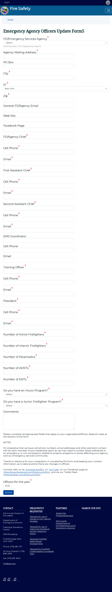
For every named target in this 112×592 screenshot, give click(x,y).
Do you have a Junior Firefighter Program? (32, 401)
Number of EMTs (15, 379)
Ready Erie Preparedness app (64, 514)
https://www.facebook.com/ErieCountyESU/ (27, 472)
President (10, 301)
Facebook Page (13, 125)
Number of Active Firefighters (23, 334)
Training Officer (13, 267)
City (5, 73)
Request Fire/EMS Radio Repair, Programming (38, 541)
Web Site (9, 115)
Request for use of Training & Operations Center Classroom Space (39, 530)
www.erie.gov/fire (34, 469)
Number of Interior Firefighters (24, 345)
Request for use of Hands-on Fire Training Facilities (40, 518)
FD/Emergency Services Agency (25, 39)
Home (10, 19)
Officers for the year (16, 482)
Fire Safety (15, 10)
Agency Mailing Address (19, 52)
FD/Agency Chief (14, 137)
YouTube (54, 469)
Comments (11, 411)
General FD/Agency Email (20, 105)
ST (5, 84)
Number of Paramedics (19, 357)
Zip (5, 96)
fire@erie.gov (9, 563)
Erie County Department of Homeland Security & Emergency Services (66, 524)
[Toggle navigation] (108, 10)
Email (7, 159)
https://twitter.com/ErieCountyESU (22, 474)
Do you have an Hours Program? (25, 390)
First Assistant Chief (16, 170)
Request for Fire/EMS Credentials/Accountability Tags (42, 551)
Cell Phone (10, 148)
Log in (7, 2)
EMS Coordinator (14, 236)
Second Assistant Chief (18, 204)
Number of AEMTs (16, 368)
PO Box (8, 62)
